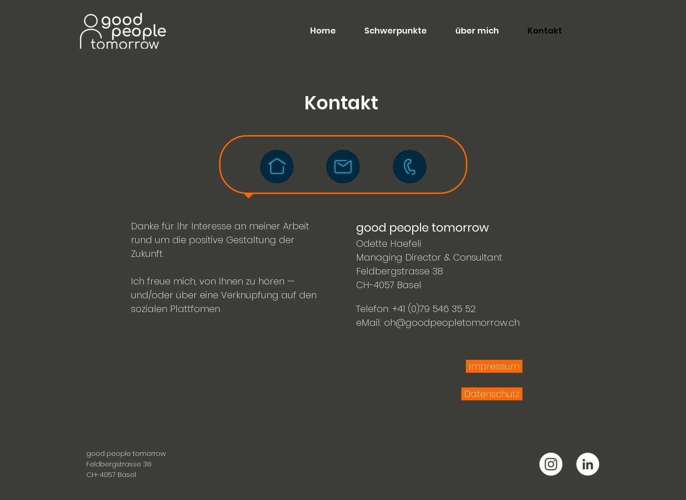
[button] (388, 30)
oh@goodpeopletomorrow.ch (452, 322)
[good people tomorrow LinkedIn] (587, 464)
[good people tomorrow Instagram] (550, 464)
